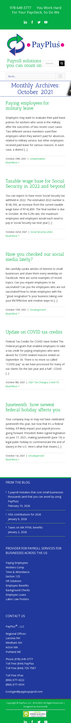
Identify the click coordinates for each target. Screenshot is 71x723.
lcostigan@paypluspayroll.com (24, 691)
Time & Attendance (18, 572)
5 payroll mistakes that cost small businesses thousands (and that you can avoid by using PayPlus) (35, 496)
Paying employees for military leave (27, 105)
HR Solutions (13, 581)
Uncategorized (38, 309)
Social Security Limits (41, 232)
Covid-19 (54, 382)
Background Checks (18, 590)
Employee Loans (16, 594)
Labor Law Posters (17, 599)
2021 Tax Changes (38, 382)
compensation (37, 158)
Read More (11, 162)
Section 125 (13, 576)
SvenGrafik (42, 706)
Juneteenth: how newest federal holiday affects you (33, 407)
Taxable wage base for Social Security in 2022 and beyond (35, 183)
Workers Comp (15, 567)
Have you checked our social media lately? (35, 256)
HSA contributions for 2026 (24, 514)
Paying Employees (17, 563)
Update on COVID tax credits (34, 332)
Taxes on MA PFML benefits (25, 527)
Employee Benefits (17, 585)
